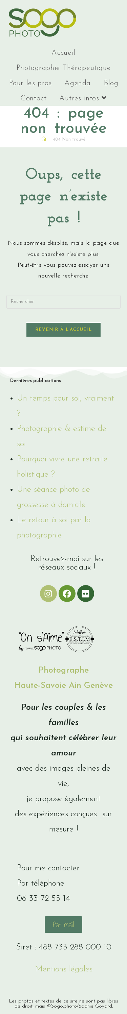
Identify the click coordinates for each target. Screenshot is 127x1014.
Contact (33, 98)
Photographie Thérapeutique (63, 68)
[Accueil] (44, 139)
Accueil (63, 53)
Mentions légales (63, 969)
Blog (111, 83)
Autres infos (82, 98)
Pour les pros (30, 83)
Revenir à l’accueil (63, 330)
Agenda (77, 83)
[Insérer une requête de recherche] (63, 302)
